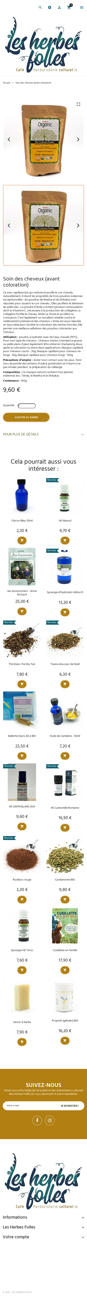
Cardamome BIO (65, 880)
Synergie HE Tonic (22, 950)
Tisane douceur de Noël (65, 664)
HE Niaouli (65, 521)
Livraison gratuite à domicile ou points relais (46, 1262)
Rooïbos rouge (22, 880)
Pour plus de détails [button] (43, 434)
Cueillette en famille (65, 950)
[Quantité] (27, 406)
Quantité (8, 405)
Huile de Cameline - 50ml (65, 736)
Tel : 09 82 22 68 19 (24, 1279)
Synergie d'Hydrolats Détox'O (65, 592)
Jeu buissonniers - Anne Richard (22, 593)
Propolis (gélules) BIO (65, 1021)
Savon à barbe (22, 1022)
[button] (59, 8)
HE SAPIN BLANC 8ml (22, 807)
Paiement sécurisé (25, 1246)
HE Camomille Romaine (65, 808)
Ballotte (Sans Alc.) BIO (22, 736)
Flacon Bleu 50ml (22, 521)
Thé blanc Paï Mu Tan (22, 664)
